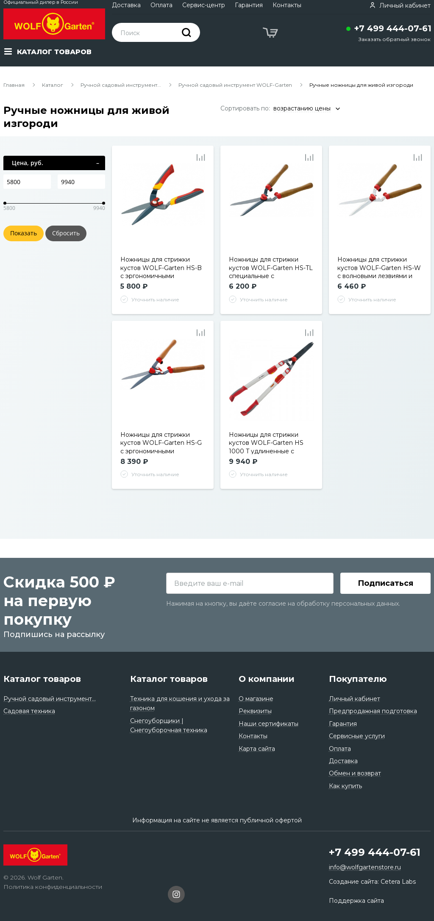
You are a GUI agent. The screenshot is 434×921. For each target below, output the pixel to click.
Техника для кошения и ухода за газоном (180, 703)
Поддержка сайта (356, 900)
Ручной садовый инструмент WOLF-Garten (235, 85)
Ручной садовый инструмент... (121, 85)
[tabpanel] (163, 205)
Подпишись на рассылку (54, 634)
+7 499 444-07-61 (392, 28)
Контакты (287, 5)
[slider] (4, 203)
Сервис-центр (203, 5)
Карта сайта (257, 749)
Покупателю (358, 679)
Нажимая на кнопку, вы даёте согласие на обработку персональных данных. (283, 603)
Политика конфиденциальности (52, 887)
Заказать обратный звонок (395, 39)
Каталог (52, 85)
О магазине (256, 699)
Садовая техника (29, 711)
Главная (14, 85)
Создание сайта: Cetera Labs (372, 881)
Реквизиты (255, 711)
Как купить (345, 786)
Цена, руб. (27, 163)
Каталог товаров (42, 679)
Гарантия (249, 5)
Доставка (126, 5)
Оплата (161, 5)
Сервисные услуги (357, 736)
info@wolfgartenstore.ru (365, 867)
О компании (267, 679)
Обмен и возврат (355, 773)
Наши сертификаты (268, 724)
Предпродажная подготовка (373, 711)
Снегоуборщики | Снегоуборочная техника (168, 725)
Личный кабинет (354, 699)
